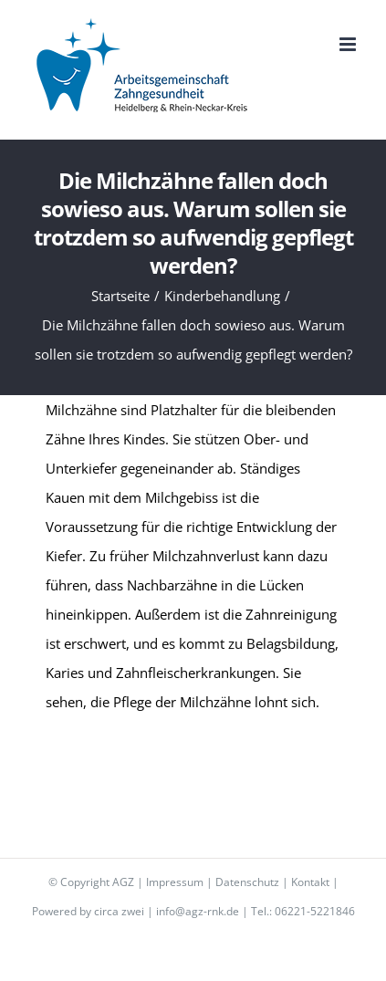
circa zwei (119, 911)
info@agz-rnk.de (197, 911)
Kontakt (310, 882)
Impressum (174, 882)
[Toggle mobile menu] (349, 44)
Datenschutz (247, 882)
